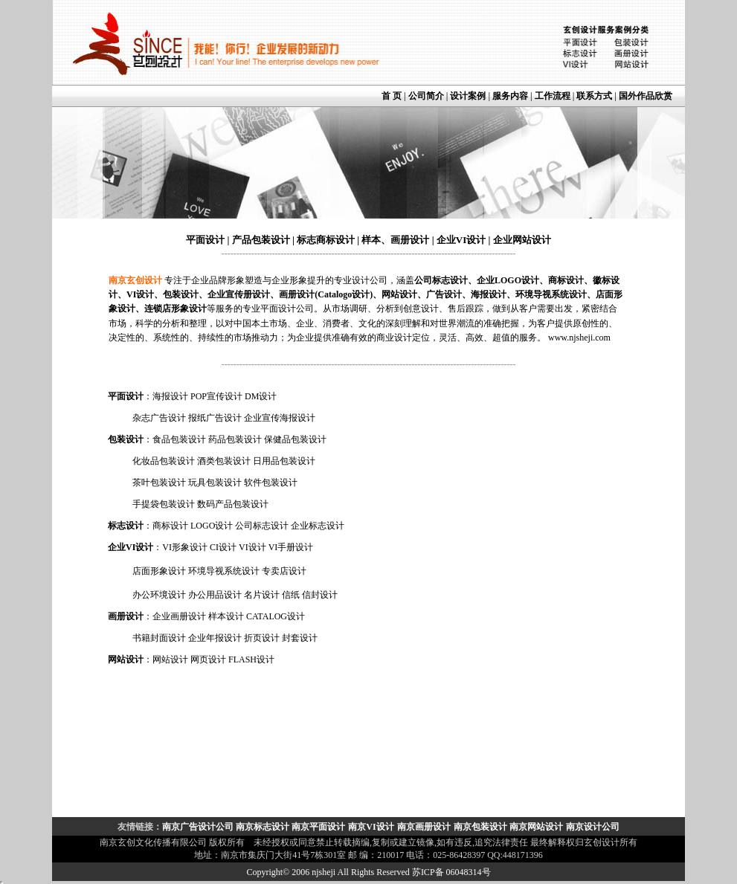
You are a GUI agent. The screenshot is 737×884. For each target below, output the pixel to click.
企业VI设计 (461, 239)
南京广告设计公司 (199, 827)
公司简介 (426, 96)
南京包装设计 (480, 827)
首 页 (392, 96)
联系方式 (594, 96)
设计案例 (468, 96)
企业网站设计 (522, 239)
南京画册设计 (424, 827)
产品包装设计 (261, 239)
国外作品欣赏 (645, 96)
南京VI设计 (370, 827)
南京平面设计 (318, 827)
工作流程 (552, 96)
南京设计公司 (592, 827)
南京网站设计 (536, 827)
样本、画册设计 (395, 239)
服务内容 (511, 96)
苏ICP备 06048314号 (451, 872)
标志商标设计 (325, 239)
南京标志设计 (262, 827)
